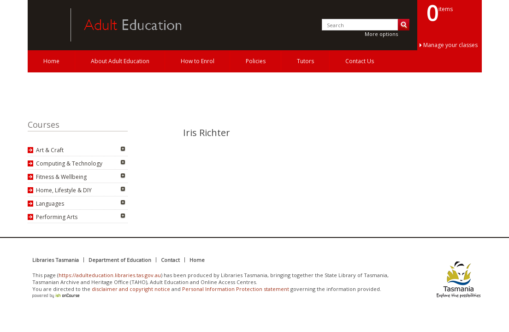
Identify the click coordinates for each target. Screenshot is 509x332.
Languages (50, 204)
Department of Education (120, 259)
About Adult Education (120, 61)
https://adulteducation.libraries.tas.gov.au (110, 275)
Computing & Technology (69, 163)
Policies (256, 61)
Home (51, 61)
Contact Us (359, 61)
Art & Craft (50, 150)
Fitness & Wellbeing (61, 177)
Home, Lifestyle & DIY (64, 190)
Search (403, 24)
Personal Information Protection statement (235, 288)
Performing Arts (56, 217)
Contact (170, 259)
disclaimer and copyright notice (131, 288)
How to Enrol (197, 61)
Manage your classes (450, 45)
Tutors (305, 61)
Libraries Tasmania (55, 259)
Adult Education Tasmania (45, 25)
